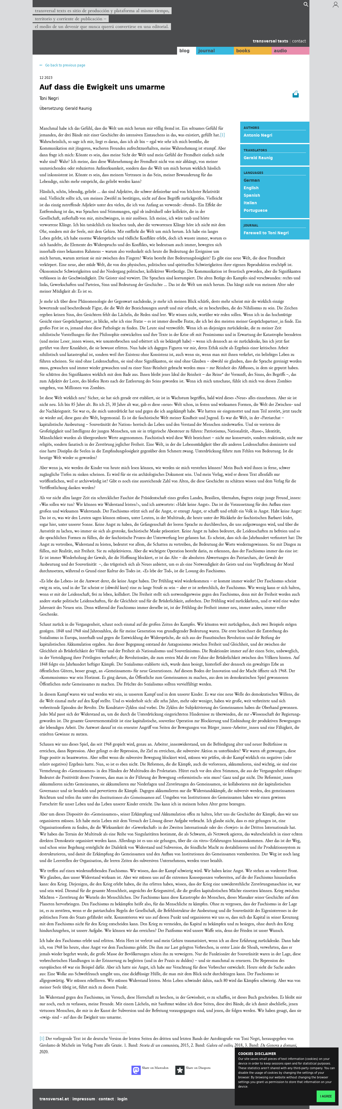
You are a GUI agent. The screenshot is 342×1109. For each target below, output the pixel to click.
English (251, 188)
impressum (83, 1099)
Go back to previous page (64, 65)
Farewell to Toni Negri (266, 233)
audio (280, 50)
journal (204, 50)
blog (181, 50)
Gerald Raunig (258, 158)
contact (299, 41)
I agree (326, 1096)
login (122, 1099)
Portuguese (256, 210)
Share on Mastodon (149, 1070)
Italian (250, 203)
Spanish (252, 195)
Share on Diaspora (193, 1070)
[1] (222, 135)
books (241, 50)
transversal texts (271, 41)
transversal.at (54, 1099)
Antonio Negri (258, 135)
